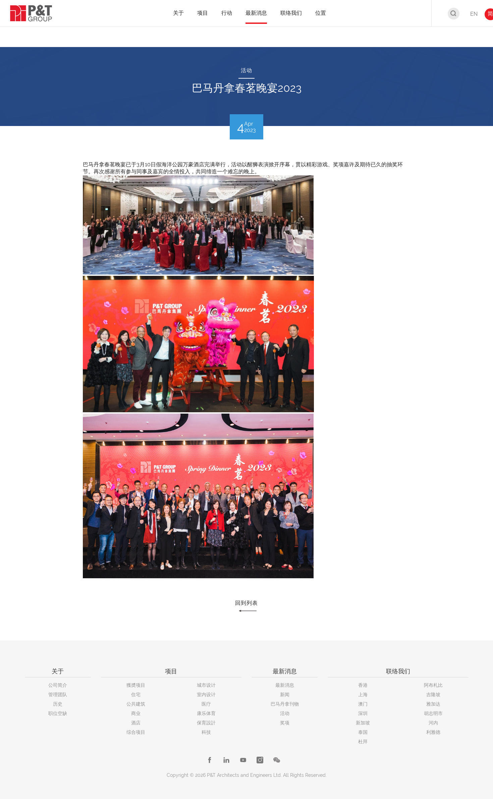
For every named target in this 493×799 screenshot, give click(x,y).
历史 (57, 704)
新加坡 (363, 722)
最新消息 (284, 685)
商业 (136, 713)
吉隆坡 (433, 694)
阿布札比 (433, 685)
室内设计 (206, 694)
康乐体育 (206, 713)
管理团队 (57, 694)
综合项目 (135, 732)
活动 (284, 713)
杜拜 (363, 741)
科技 (206, 732)
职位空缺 (57, 713)
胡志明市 (433, 713)
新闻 (284, 694)
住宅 (136, 694)
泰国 (363, 732)
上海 (363, 694)
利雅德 (433, 732)
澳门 (363, 704)
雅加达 (433, 704)
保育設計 (206, 722)
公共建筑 (135, 704)
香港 (363, 685)
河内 (433, 722)
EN (474, 14)
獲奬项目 (135, 685)
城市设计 (206, 685)
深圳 (363, 713)
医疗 (206, 704)
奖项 (284, 722)
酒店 (136, 722)
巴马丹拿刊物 (285, 704)
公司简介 (57, 685)
